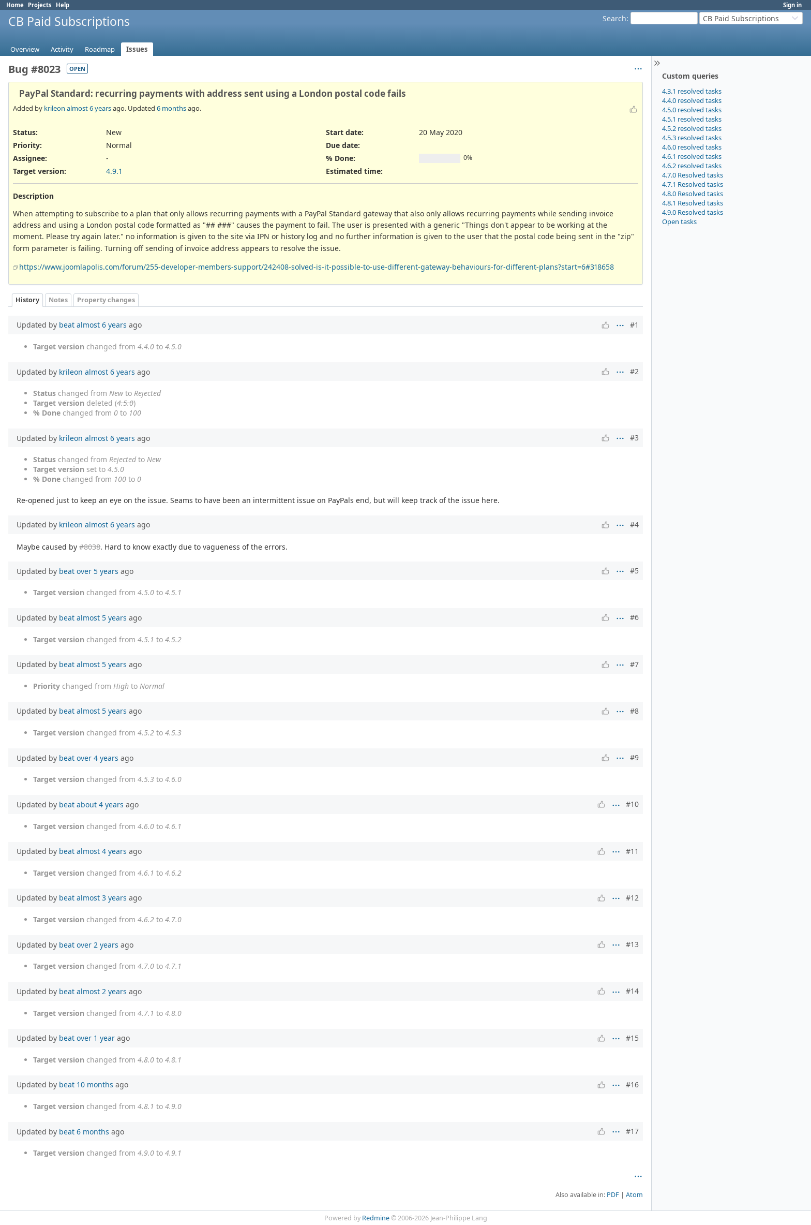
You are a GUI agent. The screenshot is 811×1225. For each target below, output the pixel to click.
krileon (54, 108)
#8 (634, 711)
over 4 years (97, 758)
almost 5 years (102, 618)
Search (614, 18)
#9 (634, 757)
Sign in (792, 5)
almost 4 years (102, 851)
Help (62, 5)
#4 (634, 524)
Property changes (106, 300)
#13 (632, 944)
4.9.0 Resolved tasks (692, 212)
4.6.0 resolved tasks (692, 147)
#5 (634, 570)
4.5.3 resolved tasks (692, 137)
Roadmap (100, 49)
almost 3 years (102, 898)
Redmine (375, 1218)
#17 (632, 1131)
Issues (137, 49)
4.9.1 (114, 171)
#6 (634, 617)
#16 (632, 1084)
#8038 (89, 547)
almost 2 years (102, 991)
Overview (24, 49)
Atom (634, 1194)
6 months (171, 108)
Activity (62, 49)
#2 (634, 371)
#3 (634, 437)
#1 (634, 325)
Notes (58, 300)
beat (66, 325)
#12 (632, 898)
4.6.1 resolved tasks (692, 156)
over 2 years (97, 945)
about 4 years (100, 804)
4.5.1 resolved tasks (692, 119)
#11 (632, 851)
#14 (632, 991)
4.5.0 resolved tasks (692, 109)
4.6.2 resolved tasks (692, 165)
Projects (40, 5)
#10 (632, 804)
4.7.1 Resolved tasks (692, 184)
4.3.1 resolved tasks (692, 91)
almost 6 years (89, 108)
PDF (613, 1194)
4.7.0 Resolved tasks (692, 175)
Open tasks (679, 221)
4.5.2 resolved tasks (692, 128)
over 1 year (96, 1038)
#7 (634, 664)
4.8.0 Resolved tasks (692, 193)
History (27, 300)
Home (15, 5)
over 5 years (97, 571)
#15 (632, 1038)
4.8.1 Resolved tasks (692, 203)
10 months (95, 1084)
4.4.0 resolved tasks (692, 100)
